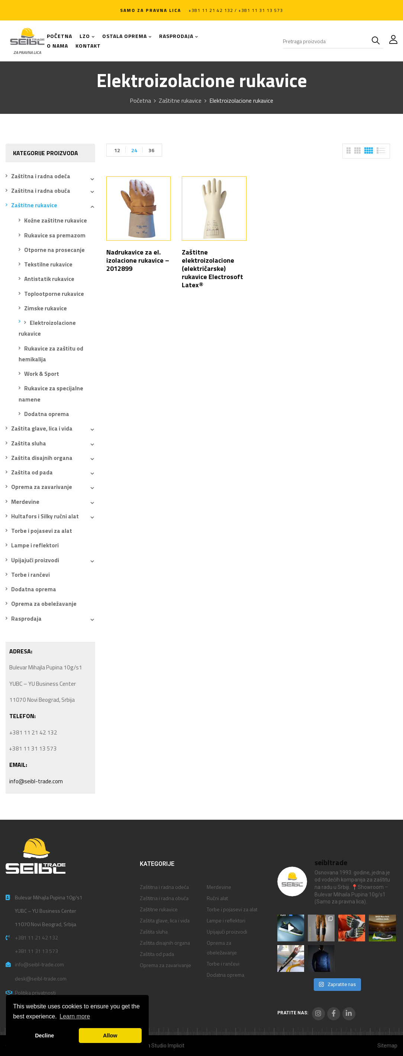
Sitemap (387, 1046)
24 (134, 150)
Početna (140, 100)
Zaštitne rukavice (180, 100)
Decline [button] (44, 1036)
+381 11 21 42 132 (36, 937)
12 (117, 150)
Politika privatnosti (35, 992)
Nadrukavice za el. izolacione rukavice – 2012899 (137, 260)
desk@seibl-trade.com (41, 978)
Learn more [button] (74, 1016)
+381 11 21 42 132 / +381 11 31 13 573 (235, 10)
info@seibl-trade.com (36, 781)
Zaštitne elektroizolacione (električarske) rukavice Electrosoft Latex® (212, 268)
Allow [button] (110, 1036)
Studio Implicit (167, 1046)
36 (151, 150)
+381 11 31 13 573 (36, 951)
